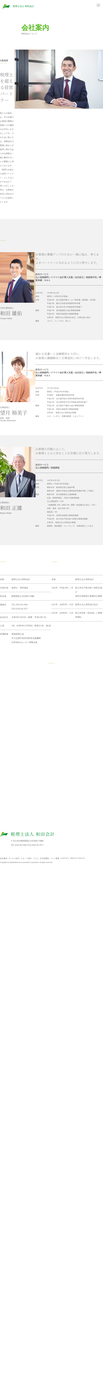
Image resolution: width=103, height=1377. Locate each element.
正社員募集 (44, 858)
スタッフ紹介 (26, 858)
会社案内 (3, 858)
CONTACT (65, 858)
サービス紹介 (14, 858)
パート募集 (54, 858)
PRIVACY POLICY (77, 858)
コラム (36, 858)
